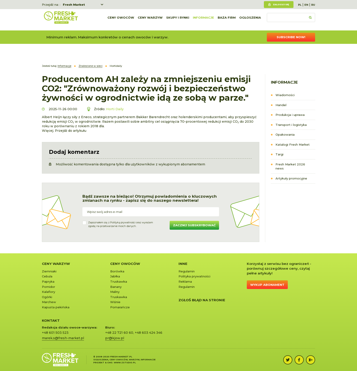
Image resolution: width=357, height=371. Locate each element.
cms (109, 362)
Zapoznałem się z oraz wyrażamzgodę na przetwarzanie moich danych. (120, 224)
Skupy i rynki (177, 20)
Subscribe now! (291, 37)
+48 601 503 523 (55, 333)
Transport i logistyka (291, 125)
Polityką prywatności (122, 222)
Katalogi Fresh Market (292, 144)
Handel (280, 105)
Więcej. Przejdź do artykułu (64, 131)
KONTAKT (51, 320)
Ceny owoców (120, 20)
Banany (116, 287)
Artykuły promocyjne (291, 178)
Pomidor (48, 287)
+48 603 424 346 (148, 333)
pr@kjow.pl (114, 338)
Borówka (117, 271)
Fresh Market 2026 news (290, 166)
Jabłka (115, 276)
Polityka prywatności (194, 276)
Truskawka (118, 281)
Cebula (47, 276)
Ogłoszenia (250, 20)
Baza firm (227, 20)
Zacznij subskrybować (194, 225)
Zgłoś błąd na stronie (201, 300)
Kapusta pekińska (55, 307)
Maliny (115, 292)
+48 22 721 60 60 (119, 333)
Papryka (48, 281)
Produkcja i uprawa (290, 115)
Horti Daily (115, 109)
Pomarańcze (120, 307)
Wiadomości (285, 95)
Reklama (185, 281)
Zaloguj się (281, 4)
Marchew (49, 302)
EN (306, 4)
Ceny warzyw (150, 20)
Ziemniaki (49, 271)
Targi (279, 154)
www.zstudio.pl (125, 362)
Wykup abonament (267, 284)
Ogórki (47, 297)
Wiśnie (115, 302)
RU (313, 4)
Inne (182, 263)
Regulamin (186, 271)
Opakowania (285, 134)
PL (299, 4)
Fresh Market (74, 4)
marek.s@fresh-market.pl (63, 338)
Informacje (203, 20)
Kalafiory (48, 292)
